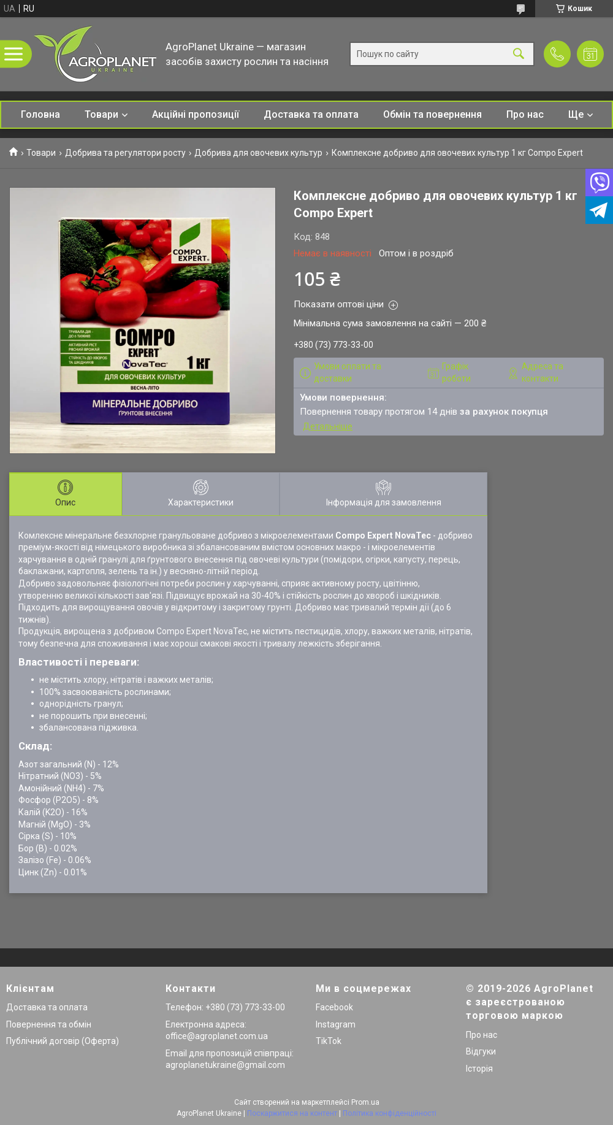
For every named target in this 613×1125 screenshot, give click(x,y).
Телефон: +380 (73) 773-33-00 (225, 1007)
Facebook (334, 1007)
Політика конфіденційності (389, 1113)
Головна (40, 114)
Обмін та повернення (432, 114)
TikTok (328, 1041)
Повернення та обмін (48, 1024)
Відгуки (481, 1051)
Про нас (525, 114)
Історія (479, 1068)
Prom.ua (365, 1102)
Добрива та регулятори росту (125, 153)
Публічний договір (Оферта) (62, 1041)
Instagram (336, 1024)
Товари (101, 114)
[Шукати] (518, 54)
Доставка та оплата (311, 114)
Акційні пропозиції (195, 114)
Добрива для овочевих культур (258, 153)
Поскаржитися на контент (292, 1113)
